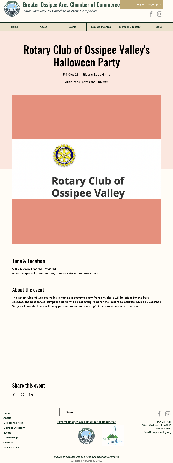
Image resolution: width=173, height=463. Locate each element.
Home (6, 412)
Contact (8, 442)
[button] (100, 27)
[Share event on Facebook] (14, 394)
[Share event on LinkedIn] (31, 394)
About (7, 417)
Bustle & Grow (93, 460)
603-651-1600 (163, 428)
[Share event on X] (22, 394)
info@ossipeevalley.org (157, 432)
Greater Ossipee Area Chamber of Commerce (71, 4)
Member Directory (14, 427)
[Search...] (86, 412)
